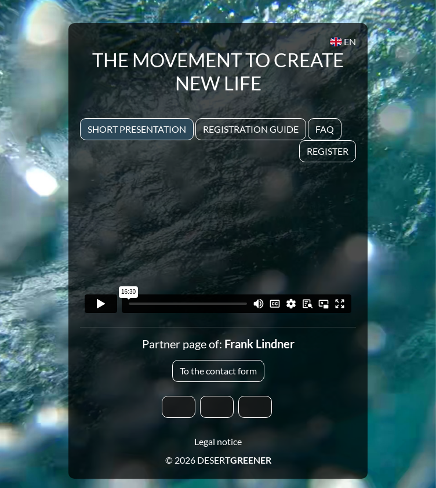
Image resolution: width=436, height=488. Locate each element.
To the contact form (218, 370)
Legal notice (218, 441)
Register (327, 150)
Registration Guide (251, 128)
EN (343, 41)
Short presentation (137, 128)
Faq (324, 128)
